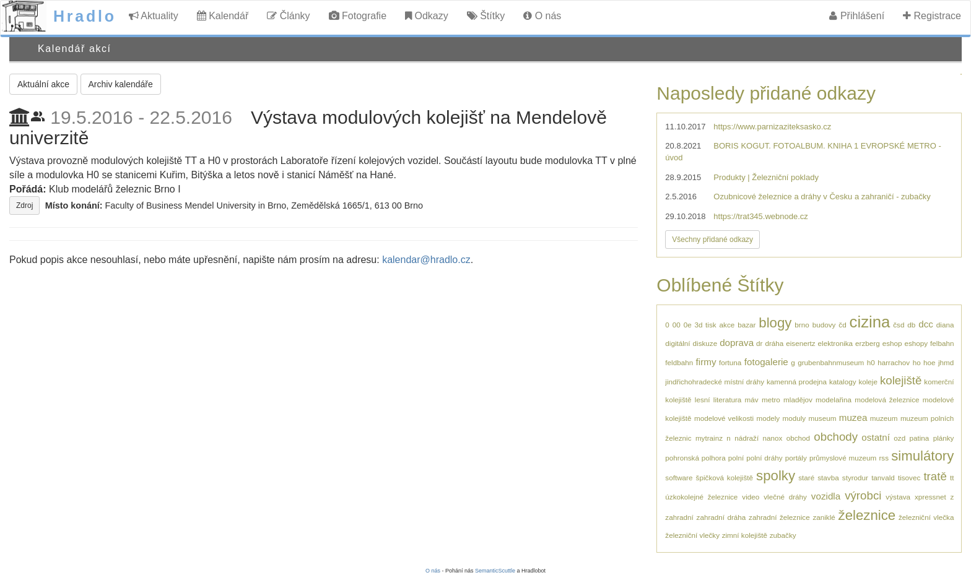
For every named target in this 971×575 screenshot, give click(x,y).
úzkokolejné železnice (701, 497)
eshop (892, 343)
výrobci (863, 495)
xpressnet (930, 497)
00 (677, 325)
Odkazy (426, 16)
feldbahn (679, 362)
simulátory (922, 456)
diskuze (705, 343)
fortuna (730, 362)
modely (768, 418)
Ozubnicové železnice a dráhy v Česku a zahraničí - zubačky (821, 196)
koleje (867, 382)
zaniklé (823, 517)
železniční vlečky (692, 535)
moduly (794, 418)
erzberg (867, 343)
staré (806, 477)
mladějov (797, 400)
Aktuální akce (43, 84)
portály (796, 458)
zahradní (679, 517)
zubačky (783, 535)
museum (823, 418)
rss (884, 458)
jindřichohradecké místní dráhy (714, 382)
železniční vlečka (926, 517)
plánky (943, 438)
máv (752, 400)
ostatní (875, 437)
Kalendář (223, 16)
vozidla (825, 496)
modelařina (833, 400)
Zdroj (24, 205)
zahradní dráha (721, 517)
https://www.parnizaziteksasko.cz (772, 126)
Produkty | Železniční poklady (766, 177)
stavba (827, 477)
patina (919, 438)
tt (952, 477)
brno (802, 325)
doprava (737, 342)
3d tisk (705, 325)
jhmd (946, 362)
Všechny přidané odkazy (712, 239)
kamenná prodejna (797, 382)
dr (759, 343)
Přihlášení (856, 16)
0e (688, 325)
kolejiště (901, 380)
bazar (746, 325)
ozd (899, 438)
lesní (702, 400)
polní (736, 458)
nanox (772, 438)
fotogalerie (766, 362)
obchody (836, 436)
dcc (925, 324)
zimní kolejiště (744, 535)
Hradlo (84, 16)
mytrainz (709, 438)
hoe (929, 362)
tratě (934, 476)
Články (288, 16)
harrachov (893, 362)
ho (917, 362)
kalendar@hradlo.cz (426, 259)
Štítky (486, 16)
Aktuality (153, 16)
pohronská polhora (695, 458)
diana (945, 325)
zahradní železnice (779, 517)
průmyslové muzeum (842, 458)
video (750, 497)
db (911, 325)
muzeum (884, 418)
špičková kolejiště (724, 477)
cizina (870, 322)
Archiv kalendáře (121, 84)
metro (771, 400)
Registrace (932, 16)
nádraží (746, 438)
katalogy (842, 382)
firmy (706, 362)
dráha (774, 343)
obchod (798, 438)
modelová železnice (887, 400)
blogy (775, 323)
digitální (677, 343)
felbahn (942, 343)
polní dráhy (764, 458)
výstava (898, 497)
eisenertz (800, 343)
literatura (727, 400)
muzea (853, 417)
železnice (867, 515)
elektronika (835, 343)
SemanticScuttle (495, 571)
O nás (542, 16)
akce (727, 325)
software (678, 477)
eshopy (916, 343)
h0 (871, 362)
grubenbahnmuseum (831, 362)
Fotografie (357, 16)
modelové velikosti (724, 418)
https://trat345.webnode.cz (760, 216)
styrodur (855, 477)
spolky (775, 475)
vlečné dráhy (785, 497)
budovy (824, 325)
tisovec (909, 477)
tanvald (883, 477)
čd (842, 325)
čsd (898, 325)
